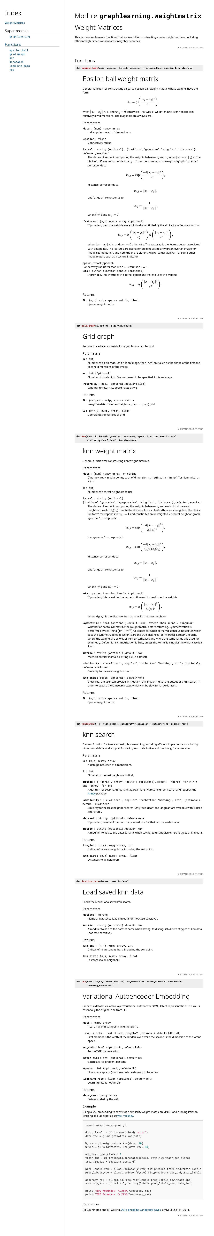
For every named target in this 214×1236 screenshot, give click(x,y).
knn (11, 58)
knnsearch (16, 62)
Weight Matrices (15, 23)
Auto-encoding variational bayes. (141, 1210)
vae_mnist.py (125, 1116)
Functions (13, 44)
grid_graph (17, 54)
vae (11, 69)
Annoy (92, 793)
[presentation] (143, 102)
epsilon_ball (18, 50)
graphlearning (19, 36)
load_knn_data (19, 65)
